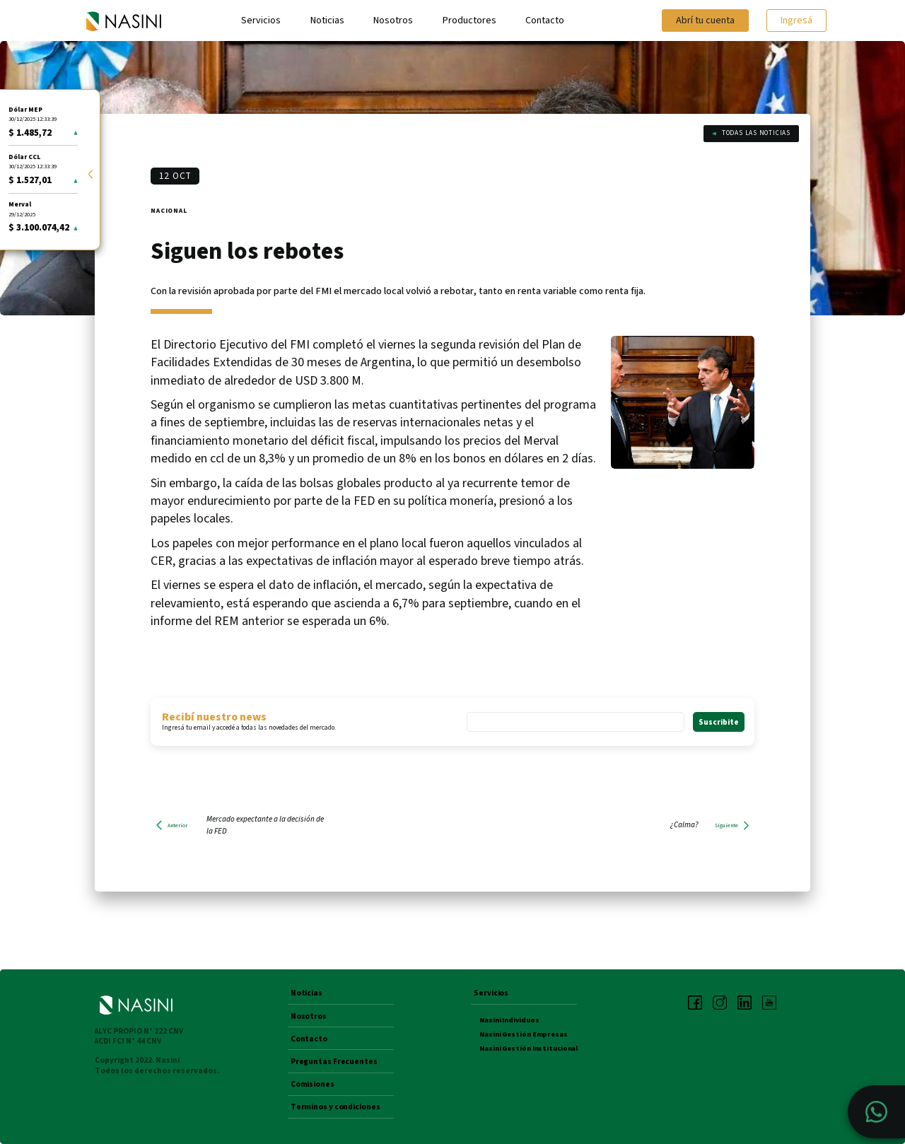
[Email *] (575, 722)
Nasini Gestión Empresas (523, 1034)
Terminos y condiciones (335, 1107)
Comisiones (312, 1085)
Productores (469, 20)
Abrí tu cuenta (705, 20)
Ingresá (796, 20)
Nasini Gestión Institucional (528, 1048)
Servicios (261, 20)
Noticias (327, 20)
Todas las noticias (751, 133)
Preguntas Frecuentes (334, 1062)
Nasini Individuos (509, 1020)
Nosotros (393, 20)
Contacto (544, 20)
